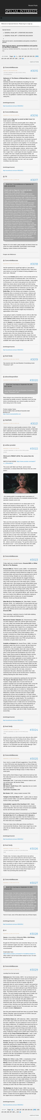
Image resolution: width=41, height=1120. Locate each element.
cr (5, 930)
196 (20, 56)
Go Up (4, 1109)
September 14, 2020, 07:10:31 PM (11, 848)
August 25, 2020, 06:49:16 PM (10, 70)
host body (8, 356)
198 (25, 56)
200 (31, 56)
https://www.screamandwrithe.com (12, 414)
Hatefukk (8, 420)
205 (8, 58)
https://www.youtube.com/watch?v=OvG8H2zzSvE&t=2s (19, 953)
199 (28, 56)
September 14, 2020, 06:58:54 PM (11, 758)
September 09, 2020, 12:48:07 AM (11, 380)
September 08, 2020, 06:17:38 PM (11, 359)
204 (5, 58)
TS (6, 176)
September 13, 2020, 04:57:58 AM (11, 448)
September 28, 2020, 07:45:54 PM (11, 969)
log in (24, 24)
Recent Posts (33, 5)
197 (23, 56)
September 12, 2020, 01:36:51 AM (11, 423)
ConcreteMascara (11, 67)
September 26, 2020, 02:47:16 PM (11, 933)
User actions (34, 62)
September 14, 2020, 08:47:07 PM (11, 882)
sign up (30, 24)
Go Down (5, 56)
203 (2, 58)
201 (33, 56)
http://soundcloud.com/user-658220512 (13, 106)
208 (16, 58)
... (18, 56)
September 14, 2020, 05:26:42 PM (11, 559)
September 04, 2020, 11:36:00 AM (11, 179)
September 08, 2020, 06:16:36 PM (11, 263)
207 (13, 58)
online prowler (10, 445)
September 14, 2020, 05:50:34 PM (11, 729)
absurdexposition (11, 377)
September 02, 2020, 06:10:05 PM (11, 115)
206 (11, 58)
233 (20, 58)
